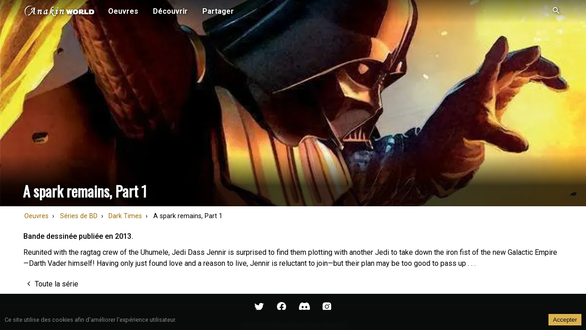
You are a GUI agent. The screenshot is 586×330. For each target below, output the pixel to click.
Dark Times (125, 216)
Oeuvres (36, 216)
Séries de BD (79, 216)
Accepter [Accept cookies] (565, 319)
